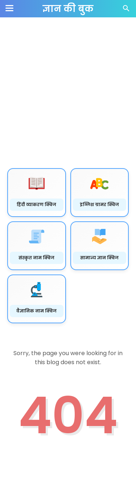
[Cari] (126, 10)
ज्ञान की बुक (68, 9)
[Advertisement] (68, 93)
